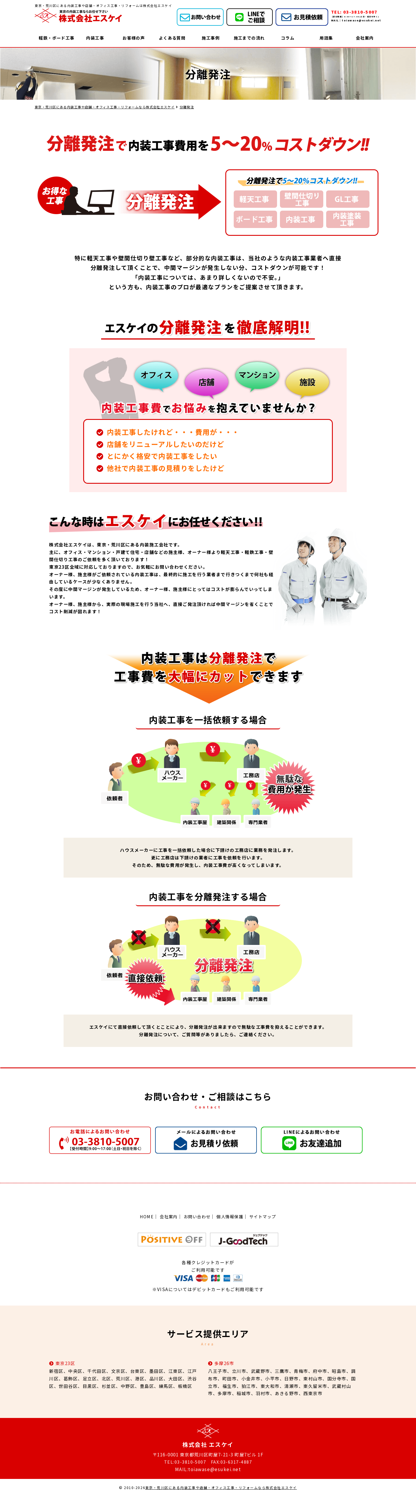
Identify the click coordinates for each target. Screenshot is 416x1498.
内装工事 (95, 38)
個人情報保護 (231, 1217)
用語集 (326, 38)
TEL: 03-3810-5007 (355, 12)
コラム (288, 38)
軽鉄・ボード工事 (57, 38)
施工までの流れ (249, 38)
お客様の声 (134, 38)
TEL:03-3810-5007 (185, 1463)
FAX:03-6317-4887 (231, 1463)
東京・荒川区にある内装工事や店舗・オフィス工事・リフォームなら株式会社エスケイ (221, 1489)
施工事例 (210, 38)
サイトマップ (265, 1217)
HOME (143, 1217)
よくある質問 (172, 38)
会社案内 (364, 38)
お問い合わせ (196, 1217)
